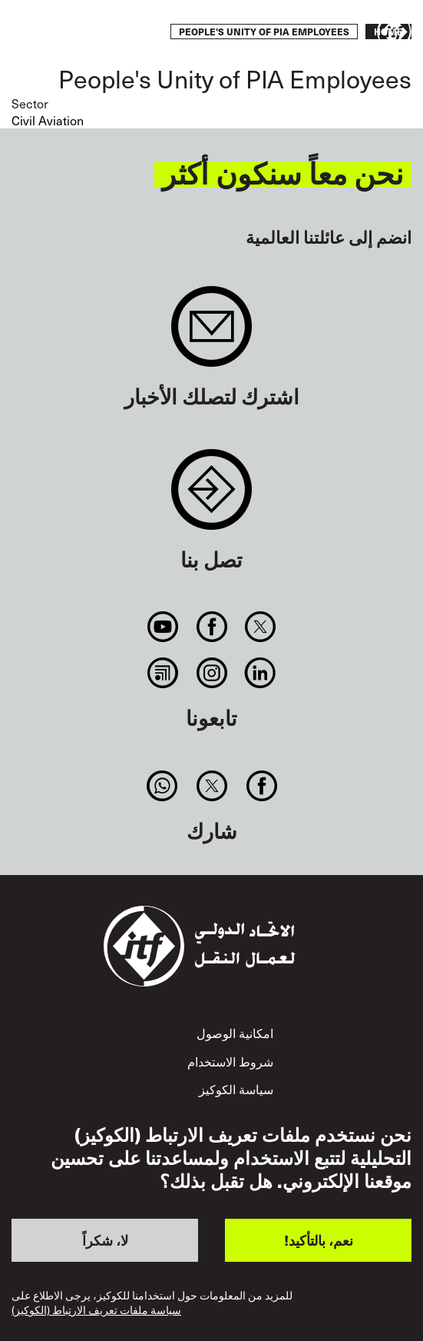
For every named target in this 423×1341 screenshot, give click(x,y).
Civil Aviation (48, 120)
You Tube (163, 626)
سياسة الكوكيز (236, 1089)
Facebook (211, 626)
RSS (163, 672)
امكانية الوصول (235, 1032)
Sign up (211, 334)
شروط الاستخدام (230, 1061)
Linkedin (259, 672)
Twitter (259, 626)
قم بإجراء (57, 33)
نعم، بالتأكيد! (318, 1240)
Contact (211, 497)
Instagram (211, 672)
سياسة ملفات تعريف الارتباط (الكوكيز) (96, 1310)
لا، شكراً (105, 1240)
